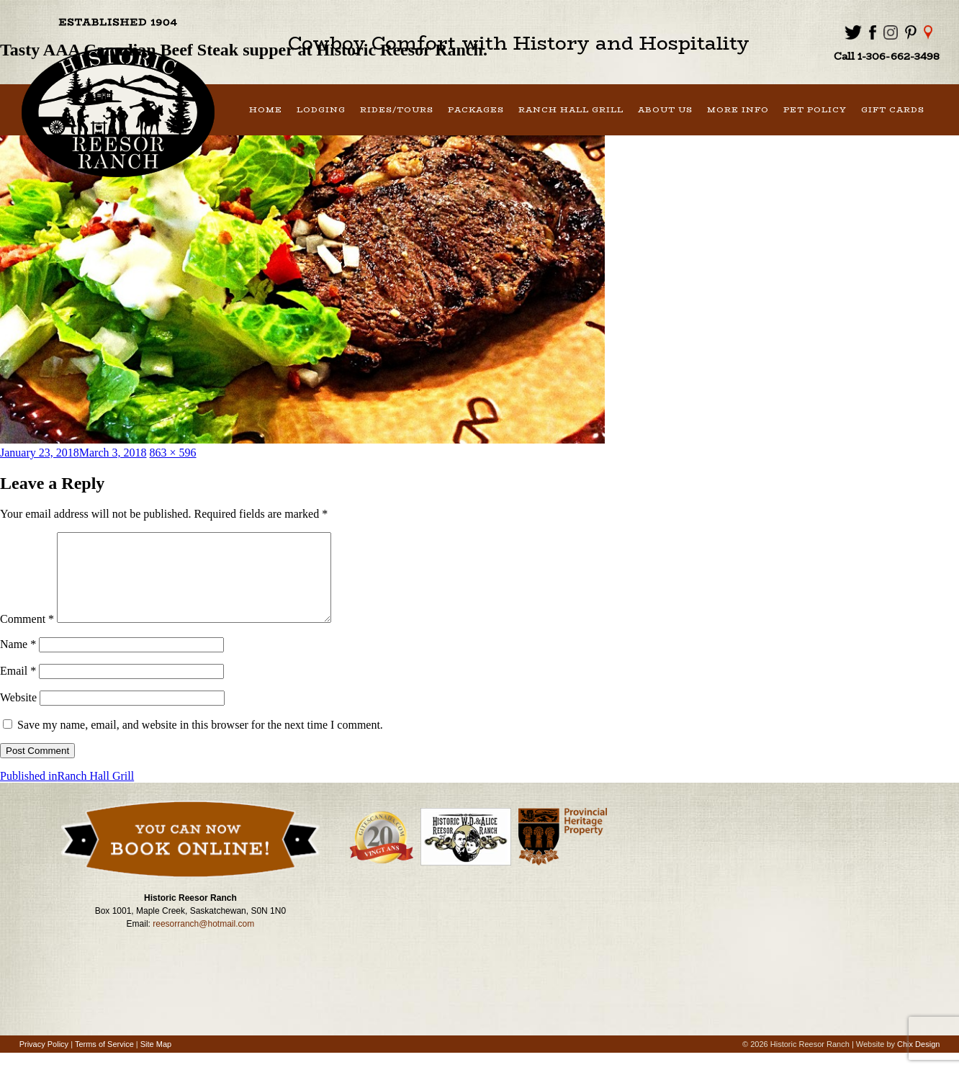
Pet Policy (815, 110)
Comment (27, 636)
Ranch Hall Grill (570, 110)
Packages (476, 110)
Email (18, 688)
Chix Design (918, 1061)
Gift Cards (892, 110)
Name (18, 661)
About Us (665, 110)
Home (265, 110)
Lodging (321, 110)
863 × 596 (173, 452)
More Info (738, 110)
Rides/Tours (396, 110)
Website (18, 715)
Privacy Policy (43, 1061)
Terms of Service (104, 1061)
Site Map (155, 1061)
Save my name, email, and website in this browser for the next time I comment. (200, 742)
